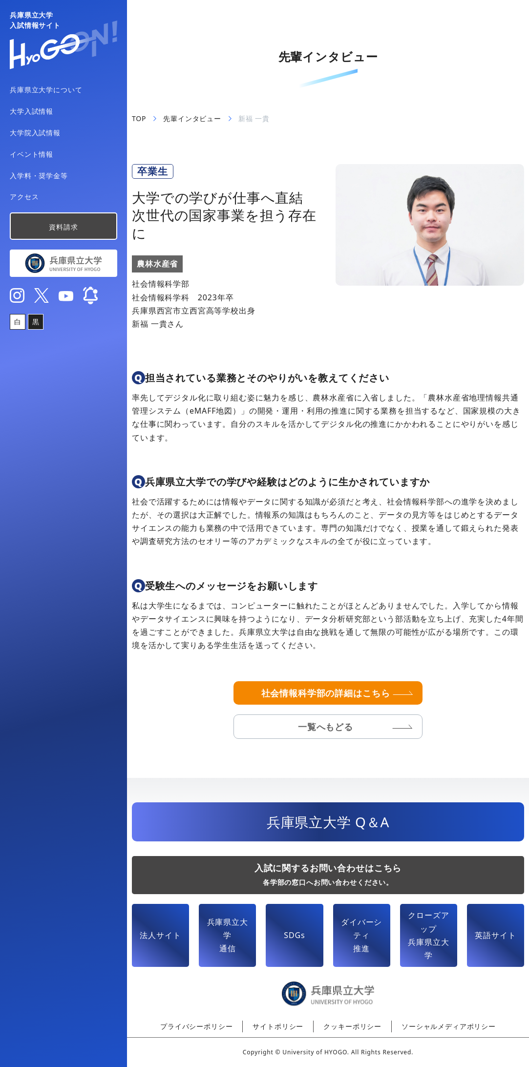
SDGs (294, 935)
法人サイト (160, 935)
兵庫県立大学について (46, 89)
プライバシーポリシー (196, 1026)
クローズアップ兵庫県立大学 (428, 935)
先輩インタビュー (192, 118)
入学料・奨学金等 (39, 175)
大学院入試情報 (35, 132)
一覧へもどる (325, 726)
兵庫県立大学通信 (227, 935)
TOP (139, 118)
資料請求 (63, 226)
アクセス (24, 196)
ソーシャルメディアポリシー (449, 1026)
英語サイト (495, 935)
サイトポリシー (278, 1026)
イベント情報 (31, 154)
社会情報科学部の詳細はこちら (325, 693)
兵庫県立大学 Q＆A (328, 822)
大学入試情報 (31, 111)
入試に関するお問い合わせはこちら (328, 874)
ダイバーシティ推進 (361, 935)
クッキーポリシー (352, 1026)
